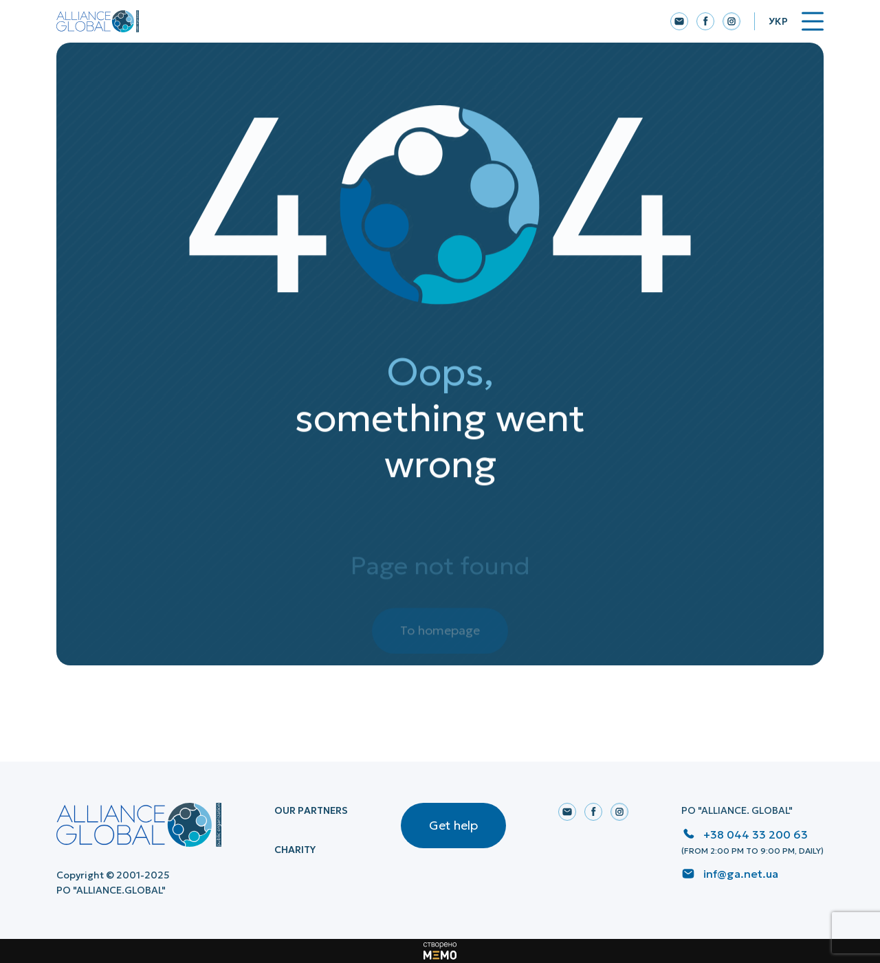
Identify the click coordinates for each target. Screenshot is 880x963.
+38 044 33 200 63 (755, 834)
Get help (453, 825)
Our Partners (311, 810)
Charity (295, 849)
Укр (778, 21)
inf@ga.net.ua (740, 874)
